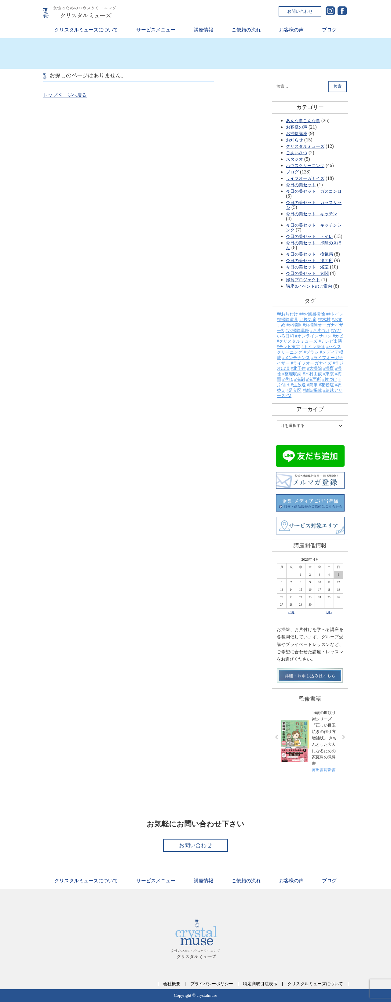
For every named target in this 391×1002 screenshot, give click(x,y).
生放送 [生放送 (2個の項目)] (299, 385)
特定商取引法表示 (260, 984)
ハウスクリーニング (305, 165)
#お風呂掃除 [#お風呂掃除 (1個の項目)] (313, 314)
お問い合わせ (300, 11)
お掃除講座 (296, 133)
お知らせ (294, 139)
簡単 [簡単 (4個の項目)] (313, 385)
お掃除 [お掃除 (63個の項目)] (295, 325)
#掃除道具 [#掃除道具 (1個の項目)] (288, 319)
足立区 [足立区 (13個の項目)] (295, 390)
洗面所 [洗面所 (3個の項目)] (314, 379)
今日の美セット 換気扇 (309, 254)
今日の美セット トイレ (309, 236)
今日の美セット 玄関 (307, 273)
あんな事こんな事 (303, 120)
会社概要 (171, 984)
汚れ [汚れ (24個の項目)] (288, 379)
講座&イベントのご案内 (309, 286)
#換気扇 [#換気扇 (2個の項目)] (308, 319)
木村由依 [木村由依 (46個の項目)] (313, 374)
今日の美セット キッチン (311, 213)
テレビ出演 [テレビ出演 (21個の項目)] (331, 341)
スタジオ (294, 159)
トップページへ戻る (65, 95)
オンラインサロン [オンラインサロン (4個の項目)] (314, 336)
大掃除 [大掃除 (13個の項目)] (315, 368)
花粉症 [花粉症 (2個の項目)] (327, 385)
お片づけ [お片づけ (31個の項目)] (321, 330)
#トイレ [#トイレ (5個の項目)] (335, 314)
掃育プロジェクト (303, 279)
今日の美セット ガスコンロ (314, 191)
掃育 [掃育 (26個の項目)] (329, 368)
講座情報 (203, 29)
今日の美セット (301, 184)
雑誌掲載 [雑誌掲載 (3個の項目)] (313, 390)
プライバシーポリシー (211, 984)
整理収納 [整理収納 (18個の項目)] (292, 374)
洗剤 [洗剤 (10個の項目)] (300, 379)
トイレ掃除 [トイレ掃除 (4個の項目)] (314, 346)
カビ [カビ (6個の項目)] (339, 336)
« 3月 (291, 612)
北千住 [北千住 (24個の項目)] (299, 368)
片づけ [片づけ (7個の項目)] (330, 379)
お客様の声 (291, 29)
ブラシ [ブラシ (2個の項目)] (312, 352)
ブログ (329, 29)
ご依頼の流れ (246, 29)
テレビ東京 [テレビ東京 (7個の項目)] (289, 346)
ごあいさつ (296, 152)
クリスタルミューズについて (86, 29)
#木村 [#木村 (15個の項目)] (325, 319)
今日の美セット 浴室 (307, 266)
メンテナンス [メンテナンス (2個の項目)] (297, 357)
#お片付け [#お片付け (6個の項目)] (288, 314)
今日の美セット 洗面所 (309, 260)
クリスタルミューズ (305, 146)
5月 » (329, 612)
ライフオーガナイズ (305, 178)
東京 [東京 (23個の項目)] (329, 374)
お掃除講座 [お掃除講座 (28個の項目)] (298, 330)
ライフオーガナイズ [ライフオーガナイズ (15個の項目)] (312, 363)
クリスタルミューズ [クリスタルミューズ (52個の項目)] (298, 341)
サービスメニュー (155, 29)
